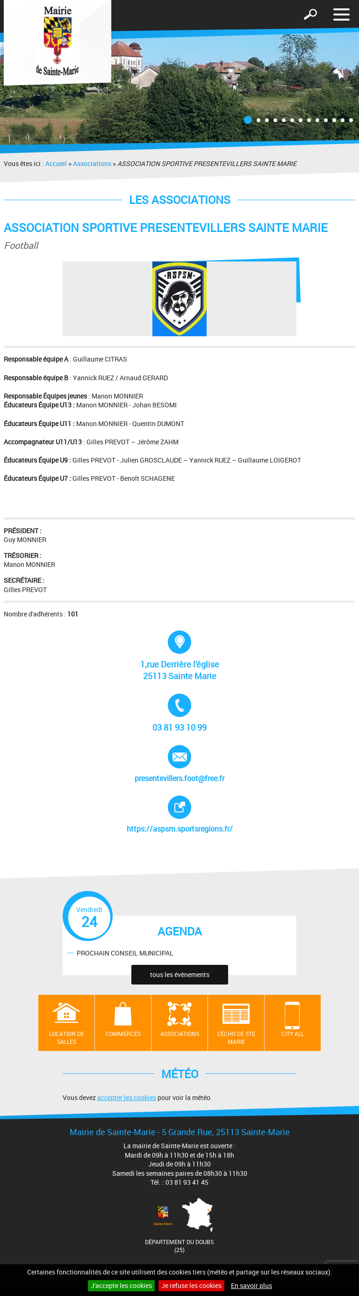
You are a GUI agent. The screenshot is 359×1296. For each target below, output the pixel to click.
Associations (92, 163)
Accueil (56, 163)
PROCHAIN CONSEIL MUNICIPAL (125, 952)
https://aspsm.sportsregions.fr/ (181, 815)
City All (292, 1033)
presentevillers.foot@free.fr (179, 764)
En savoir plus (251, 1285)
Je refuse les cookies (191, 1285)
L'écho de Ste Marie (236, 1037)
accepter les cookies (126, 1097)
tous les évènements (179, 974)
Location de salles (66, 1037)
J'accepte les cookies (121, 1285)
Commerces (123, 1033)
